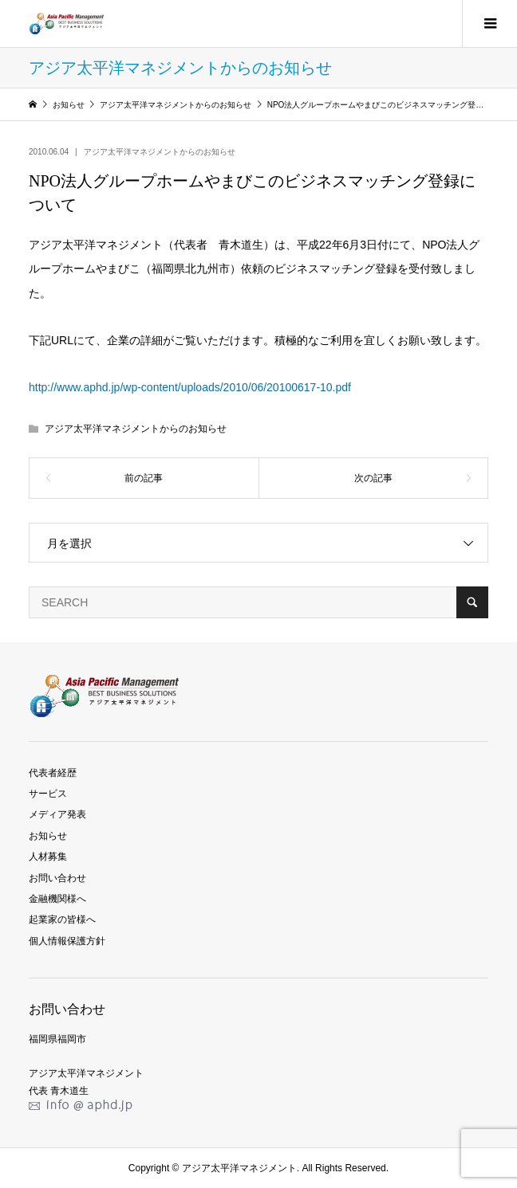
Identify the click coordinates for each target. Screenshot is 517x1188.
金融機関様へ (57, 898)
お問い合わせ (57, 878)
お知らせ (48, 835)
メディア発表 (57, 814)
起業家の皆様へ (62, 919)
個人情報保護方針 (67, 941)
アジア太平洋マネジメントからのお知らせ (159, 151)
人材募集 (48, 856)
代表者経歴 (53, 772)
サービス (48, 793)
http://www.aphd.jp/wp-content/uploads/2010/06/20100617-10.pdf (190, 387)
